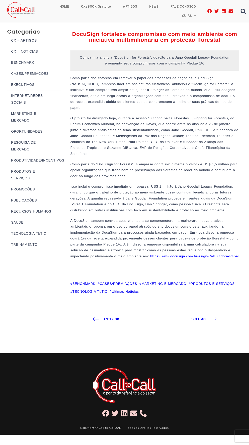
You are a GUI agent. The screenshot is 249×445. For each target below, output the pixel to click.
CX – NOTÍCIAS (24, 52)
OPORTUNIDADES (27, 132)
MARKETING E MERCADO (24, 117)
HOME (64, 6)
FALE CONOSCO (183, 6)
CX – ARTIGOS (24, 41)
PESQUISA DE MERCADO (23, 146)
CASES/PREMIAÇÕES (30, 74)
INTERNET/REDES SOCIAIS (27, 99)
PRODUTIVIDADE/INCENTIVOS (36, 161)
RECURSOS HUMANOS (31, 212)
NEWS (154, 6)
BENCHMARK (22, 63)
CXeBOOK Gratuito (96, 6)
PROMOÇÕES (23, 190)
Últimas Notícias (125, 302)
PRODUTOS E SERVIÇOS (23, 175)
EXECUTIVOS (23, 85)
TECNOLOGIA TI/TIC (28, 234)
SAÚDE (17, 223)
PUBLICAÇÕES (24, 201)
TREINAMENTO (24, 245)
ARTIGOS (130, 6)
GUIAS (189, 16)
